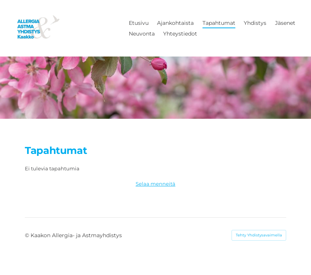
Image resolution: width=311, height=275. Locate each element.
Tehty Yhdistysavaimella (259, 235)
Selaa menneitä (155, 184)
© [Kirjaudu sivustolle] (28, 235)
